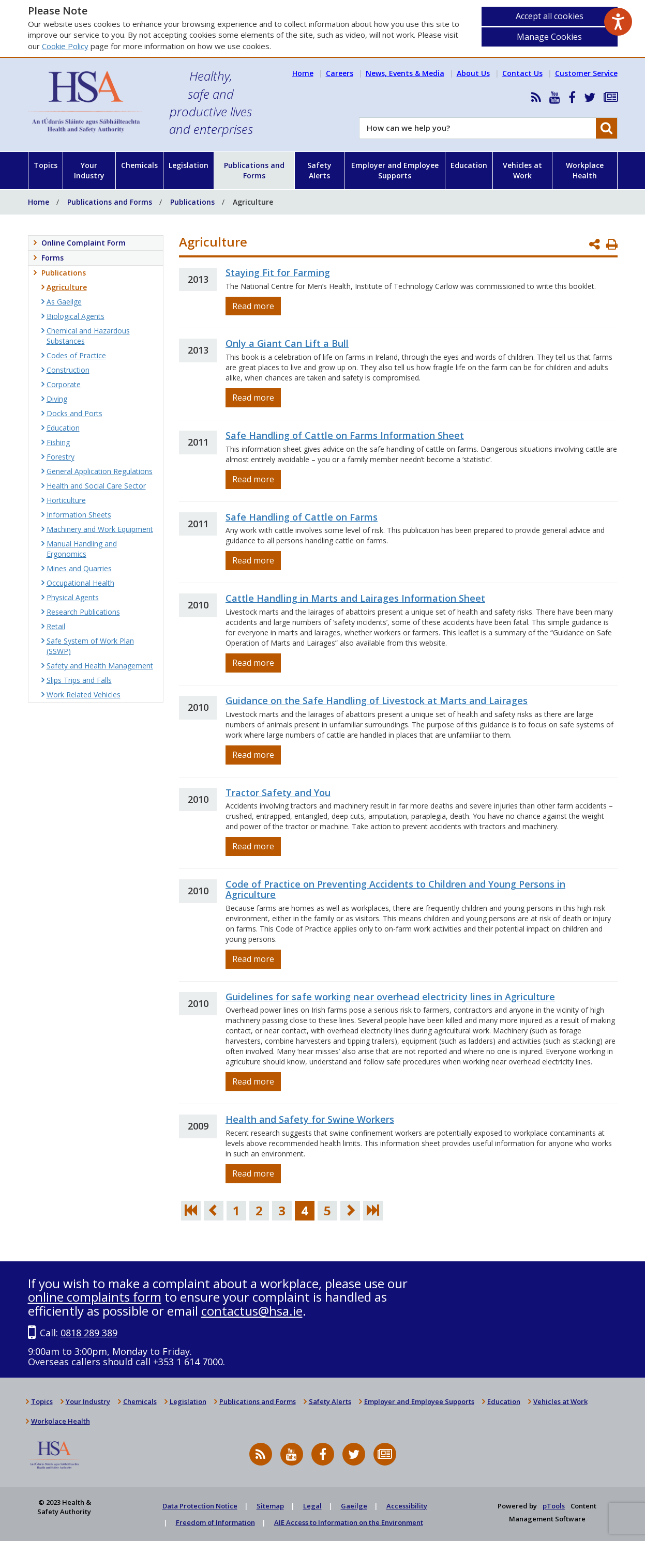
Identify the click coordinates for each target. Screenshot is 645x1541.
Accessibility (406, 1506)
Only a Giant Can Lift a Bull (287, 343)
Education (469, 165)
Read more (253, 306)
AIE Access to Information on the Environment (348, 1522)
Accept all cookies (549, 16)
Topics (45, 165)
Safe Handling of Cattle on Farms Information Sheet (345, 435)
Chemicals (139, 165)
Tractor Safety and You (278, 792)
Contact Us (522, 73)
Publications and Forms (254, 170)
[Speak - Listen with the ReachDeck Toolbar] (618, 22)
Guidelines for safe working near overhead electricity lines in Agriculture (390, 996)
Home (302, 73)
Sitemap (270, 1506)
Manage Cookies (549, 36)
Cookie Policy (65, 46)
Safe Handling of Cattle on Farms (302, 517)
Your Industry (89, 170)
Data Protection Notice (199, 1506)
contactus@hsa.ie (252, 1310)
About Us (473, 73)
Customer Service (586, 73)
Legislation (188, 165)
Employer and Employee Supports (395, 170)
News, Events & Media (405, 73)
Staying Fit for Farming (278, 272)
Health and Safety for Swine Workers (310, 1119)
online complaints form (94, 1296)
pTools (554, 1506)
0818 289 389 (89, 1332)
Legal (312, 1506)
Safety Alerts (319, 170)
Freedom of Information (215, 1522)
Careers (339, 73)
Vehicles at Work (522, 170)
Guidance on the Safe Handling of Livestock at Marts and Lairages (377, 700)
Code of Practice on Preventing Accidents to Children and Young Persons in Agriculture (395, 889)
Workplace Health (585, 170)
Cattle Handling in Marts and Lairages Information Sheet (355, 598)
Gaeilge (354, 1506)
